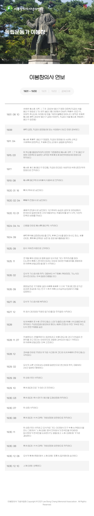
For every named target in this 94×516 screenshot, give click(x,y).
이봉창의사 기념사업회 (24, 8)
